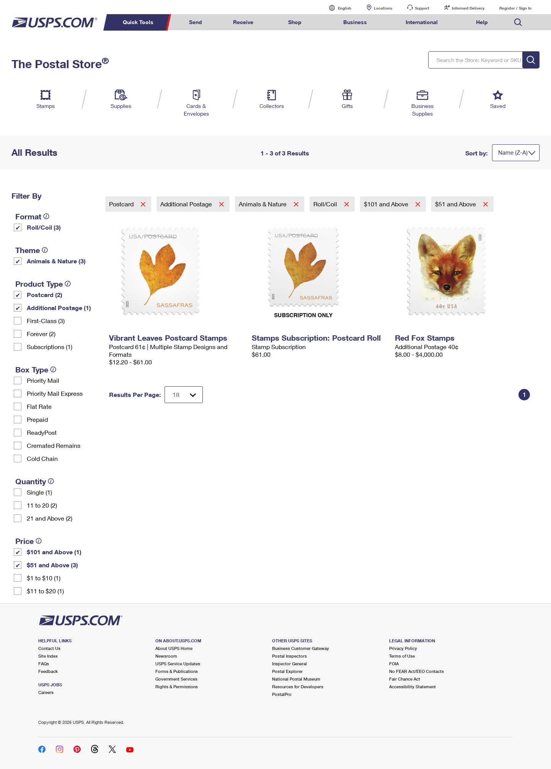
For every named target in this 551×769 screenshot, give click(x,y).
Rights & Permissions (176, 686)
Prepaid (37, 419)
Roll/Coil (326, 203)
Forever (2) (41, 333)
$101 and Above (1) (54, 551)
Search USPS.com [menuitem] (518, 22)
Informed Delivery (468, 8)
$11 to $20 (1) (45, 590)
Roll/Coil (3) (44, 227)
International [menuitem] (422, 22)
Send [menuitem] (195, 22)
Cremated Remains (53, 445)
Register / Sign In (515, 8)
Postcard (122, 203)
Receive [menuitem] (243, 22)
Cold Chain (42, 458)
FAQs (43, 663)
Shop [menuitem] (295, 22)
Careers (46, 692)
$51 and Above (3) (52, 564)
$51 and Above (456, 203)
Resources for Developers (297, 686)
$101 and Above (387, 203)
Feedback (48, 671)
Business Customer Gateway (300, 648)
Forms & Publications (176, 671)
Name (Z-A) (513, 152)
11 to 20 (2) (42, 505)
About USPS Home (173, 648)
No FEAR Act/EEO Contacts (416, 671)
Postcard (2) (44, 294)
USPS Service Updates (177, 663)
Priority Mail (43, 380)
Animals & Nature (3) (56, 260)
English (336, 7)
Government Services (176, 678)
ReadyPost (42, 432)
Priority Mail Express (55, 393)
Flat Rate (39, 406)
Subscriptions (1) (49, 346)
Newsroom (166, 655)
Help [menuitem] (482, 22)
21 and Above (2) (49, 518)
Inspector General (289, 663)
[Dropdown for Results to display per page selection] (184, 394)
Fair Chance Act (404, 678)
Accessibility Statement (412, 686)
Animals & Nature (263, 203)
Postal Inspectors (289, 655)
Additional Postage (187, 203)
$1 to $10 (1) (43, 577)
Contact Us (49, 648)
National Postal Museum (296, 678)
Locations (383, 8)
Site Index (48, 655)
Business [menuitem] (355, 22)
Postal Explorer (287, 671)
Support (422, 8)
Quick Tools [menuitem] (138, 22)
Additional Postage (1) (59, 307)
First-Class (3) (46, 320)
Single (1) (39, 492)
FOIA (394, 663)
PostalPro (282, 694)
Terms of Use (402, 655)
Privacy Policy (403, 648)
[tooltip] (46, 216)
